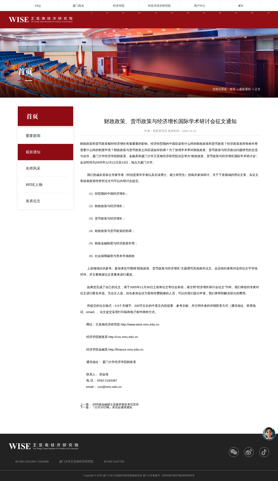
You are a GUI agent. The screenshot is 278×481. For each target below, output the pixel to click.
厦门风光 (78, 5)
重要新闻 (34, 135)
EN (244, 5)
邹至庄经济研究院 (159, 5)
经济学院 (118, 5)
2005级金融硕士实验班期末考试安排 (115, 404)
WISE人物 (35, 184)
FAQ (38, 5)
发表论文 (34, 201)
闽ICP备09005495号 (183, 475)
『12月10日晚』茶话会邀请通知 (112, 407)
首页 (232, 89)
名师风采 (34, 168)
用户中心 (199, 5)
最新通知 (245, 89)
